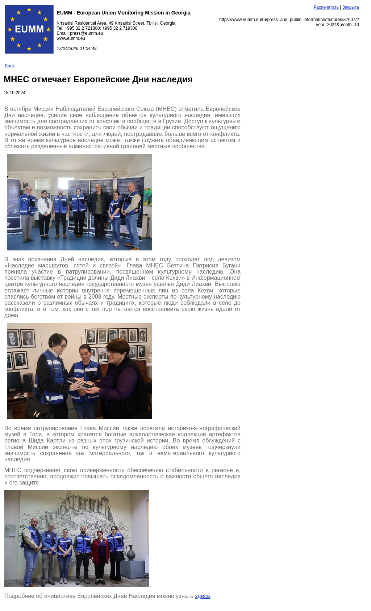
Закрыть (350, 7)
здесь (202, 596)
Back (9, 65)
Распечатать (326, 7)
